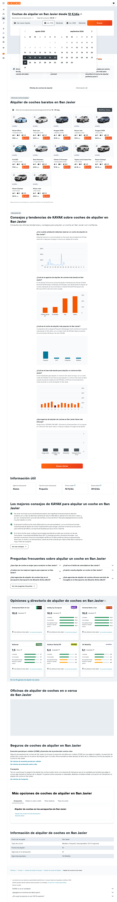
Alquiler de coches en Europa (33, 870)
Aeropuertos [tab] (18, 801)
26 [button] (35, 62)
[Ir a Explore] (3, 29)
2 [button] (55, 42)
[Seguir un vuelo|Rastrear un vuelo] (3, 33)
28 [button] (45, 62)
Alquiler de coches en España (52, 870)
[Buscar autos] (3, 18)
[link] (62, 466)
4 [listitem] (34, 135)
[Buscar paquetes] (3, 23)
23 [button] (55, 57)
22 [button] (50, 57)
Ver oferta (26, 138)
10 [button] (25, 52)
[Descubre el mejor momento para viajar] (3, 37)
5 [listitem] (55, 135)
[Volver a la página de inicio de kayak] (14, 3)
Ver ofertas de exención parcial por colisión (25, 761)
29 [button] (50, 62)
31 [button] (25, 67)
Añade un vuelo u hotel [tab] (33, 801)
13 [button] (40, 52)
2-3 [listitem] (23, 135)
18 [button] (30, 57)
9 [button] (55, 47)
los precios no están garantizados (57, 882)
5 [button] (35, 47)
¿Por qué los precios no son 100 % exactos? (63, 896)
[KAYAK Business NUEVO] (3, 42)
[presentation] (81, 14)
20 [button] (40, 57)
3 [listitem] (59, 135)
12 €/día (73, 14)
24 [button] (25, 62)
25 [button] (30, 62)
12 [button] (35, 52)
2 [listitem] (13, 135)
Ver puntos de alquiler (36, 632)
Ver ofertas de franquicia (19, 779)
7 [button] (61, 47)
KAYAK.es (13, 870)
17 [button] (25, 57)
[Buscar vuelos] (3, 10)
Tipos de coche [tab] (63, 801)
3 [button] (25, 47)
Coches (20, 870)
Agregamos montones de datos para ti (63, 892)
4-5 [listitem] (44, 135)
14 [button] (45, 52)
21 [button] (45, 57)
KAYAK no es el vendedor (63, 888)
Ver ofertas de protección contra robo (23, 764)
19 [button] (35, 57)
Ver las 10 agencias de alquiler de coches (24, 680)
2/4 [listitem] (86, 135)
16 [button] (55, 52)
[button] (3, 3)
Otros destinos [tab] (49, 801)
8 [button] (50, 47)
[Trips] (3, 48)
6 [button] (40, 47)
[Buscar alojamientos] (3, 14)
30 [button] (55, 62)
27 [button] (40, 62)
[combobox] (23, 18)
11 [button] (30, 52)
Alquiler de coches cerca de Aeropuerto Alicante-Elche (27, 815)
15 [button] (50, 52)
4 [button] (30, 47)
